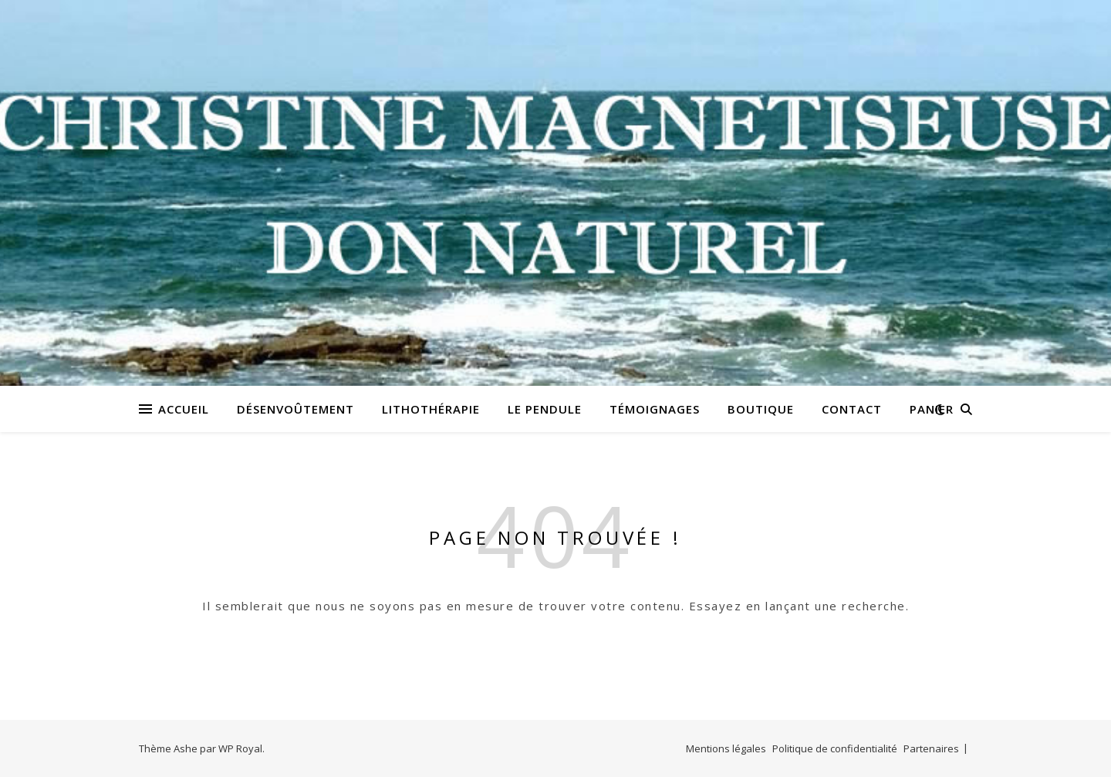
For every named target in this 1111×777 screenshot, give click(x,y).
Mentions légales (726, 748)
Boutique (761, 409)
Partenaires (931, 748)
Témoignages (655, 409)
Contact (852, 409)
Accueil (183, 409)
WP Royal (240, 748)
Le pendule (545, 409)
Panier (932, 409)
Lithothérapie (431, 409)
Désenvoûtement (295, 409)
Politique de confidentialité (834, 748)
